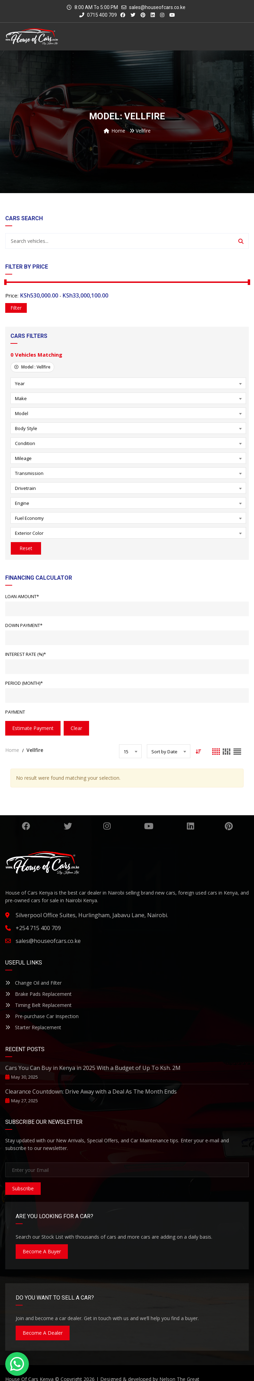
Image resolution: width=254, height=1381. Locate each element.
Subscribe (23, 1188)
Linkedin (190, 826)
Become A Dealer (43, 1333)
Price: (11, 295)
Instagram (107, 826)
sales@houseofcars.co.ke (157, 7)
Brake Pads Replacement (38, 994)
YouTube (148, 826)
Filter (16, 307)
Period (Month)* (24, 683)
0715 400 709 (98, 15)
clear (76, 728)
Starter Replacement (33, 1027)
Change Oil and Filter (33, 982)
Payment (15, 712)
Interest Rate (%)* (25, 654)
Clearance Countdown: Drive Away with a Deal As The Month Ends (91, 1091)
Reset (25, 548)
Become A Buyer (42, 1251)
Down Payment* (23, 625)
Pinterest (229, 826)
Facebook (26, 826)
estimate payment (33, 728)
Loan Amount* (22, 596)
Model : (32, 367)
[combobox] (128, 383)
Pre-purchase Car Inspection (42, 1016)
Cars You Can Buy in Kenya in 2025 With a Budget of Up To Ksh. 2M (93, 1068)
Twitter (68, 826)
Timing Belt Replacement (38, 1005)
